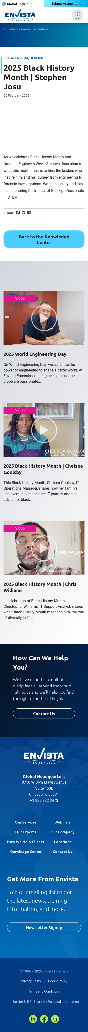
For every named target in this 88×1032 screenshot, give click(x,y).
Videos (43, 29)
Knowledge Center (17, 29)
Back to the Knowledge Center (44, 239)
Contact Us (44, 713)
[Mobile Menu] (77, 15)
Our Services (25, 821)
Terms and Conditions (44, 991)
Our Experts (25, 831)
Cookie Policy (57, 981)
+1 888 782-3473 (44, 800)
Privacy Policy (31, 981)
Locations (62, 841)
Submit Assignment (66, 3)
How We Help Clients (25, 841)
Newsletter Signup (44, 927)
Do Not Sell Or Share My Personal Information (46, 1002)
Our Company (62, 831)
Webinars (62, 821)
